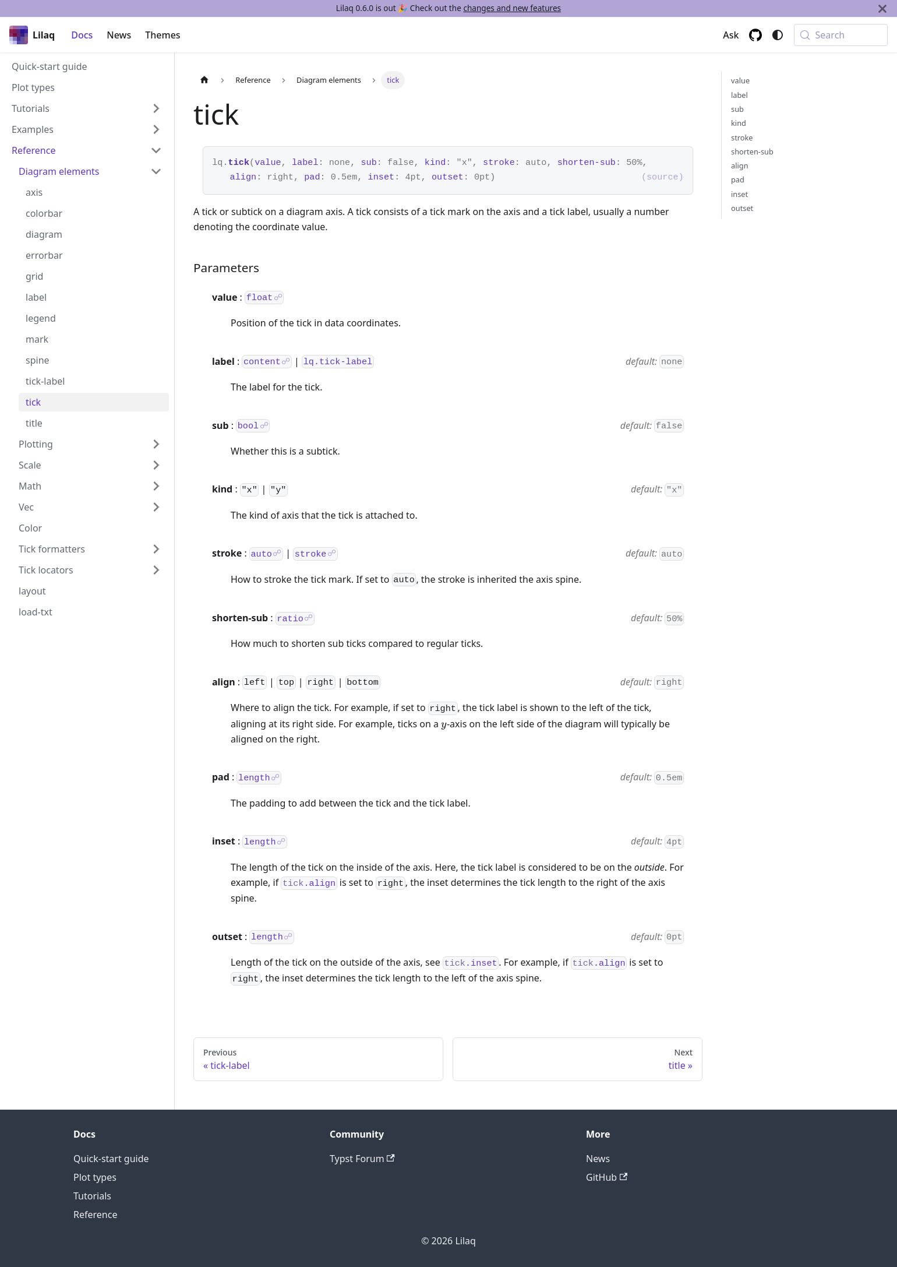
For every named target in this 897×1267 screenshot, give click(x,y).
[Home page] (204, 80)
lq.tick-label (337, 362)
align (243, 177)
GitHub (606, 1177)
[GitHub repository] (755, 35)
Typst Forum (362, 1158)
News (119, 35)
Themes (162, 35)
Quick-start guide (111, 1158)
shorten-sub (586, 162)
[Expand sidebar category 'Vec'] (156, 507)
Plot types (94, 1177)
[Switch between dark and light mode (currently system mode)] (777, 35)
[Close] (882, 8)
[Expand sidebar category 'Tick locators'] (156, 570)
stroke (499, 162)
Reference (95, 1214)
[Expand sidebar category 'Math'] (156, 486)
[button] (90, 444)
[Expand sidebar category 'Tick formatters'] (156, 549)
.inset (470, 963)
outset (448, 177)
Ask (731, 35)
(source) (662, 177)
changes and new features (512, 7)
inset (381, 177)
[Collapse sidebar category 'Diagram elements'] (156, 171)
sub (368, 162)
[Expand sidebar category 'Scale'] (156, 465)
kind (435, 162)
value (268, 162)
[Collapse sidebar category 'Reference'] (156, 150)
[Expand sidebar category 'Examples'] (156, 129)
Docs (82, 35)
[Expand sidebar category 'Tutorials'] (156, 108)
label (305, 162)
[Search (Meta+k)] (841, 35)
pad (312, 177)
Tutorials (92, 1195)
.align (309, 883)
